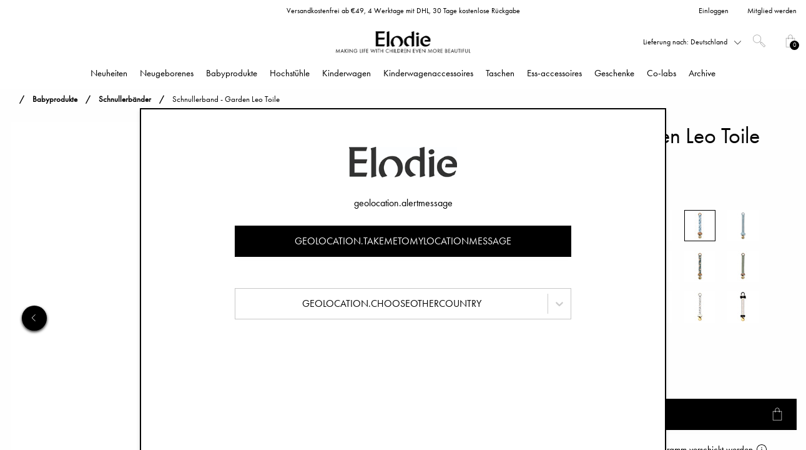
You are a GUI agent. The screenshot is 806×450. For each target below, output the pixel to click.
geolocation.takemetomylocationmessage (403, 241)
